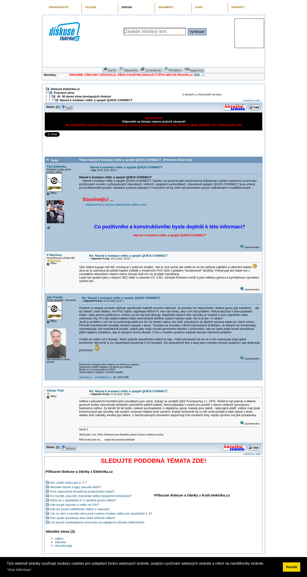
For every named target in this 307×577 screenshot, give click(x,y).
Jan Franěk (55, 297)
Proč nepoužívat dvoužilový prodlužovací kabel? (82, 491)
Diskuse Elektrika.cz (65, 89)
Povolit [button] (291, 567)
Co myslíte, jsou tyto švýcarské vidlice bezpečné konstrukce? (91, 496)
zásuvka (60, 542)
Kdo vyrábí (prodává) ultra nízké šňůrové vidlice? (83, 518)
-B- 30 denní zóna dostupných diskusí (84, 96)
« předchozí (248, 100)
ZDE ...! (199, 75)
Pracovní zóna (64, 92)
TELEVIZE (90, 7)
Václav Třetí (55, 390)
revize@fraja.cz (103, 377)
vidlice (59, 538)
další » (258, 100)
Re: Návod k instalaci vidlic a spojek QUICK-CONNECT (128, 255)
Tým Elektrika (56, 166)
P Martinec (54, 255)
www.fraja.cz (85, 377)
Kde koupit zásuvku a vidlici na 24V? (74, 504)
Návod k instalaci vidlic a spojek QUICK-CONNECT (96, 100)
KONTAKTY (238, 7)
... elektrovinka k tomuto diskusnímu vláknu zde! (114, 204)
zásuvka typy (63, 545)
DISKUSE (127, 7)
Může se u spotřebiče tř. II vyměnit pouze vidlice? (83, 500)
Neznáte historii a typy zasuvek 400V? (75, 487)
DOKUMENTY (165, 7)
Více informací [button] (19, 570)
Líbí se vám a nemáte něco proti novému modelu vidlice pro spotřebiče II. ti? (101, 513)
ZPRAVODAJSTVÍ (58, 7)
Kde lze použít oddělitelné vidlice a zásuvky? (80, 509)
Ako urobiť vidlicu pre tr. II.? (68, 482)
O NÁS (198, 7)
